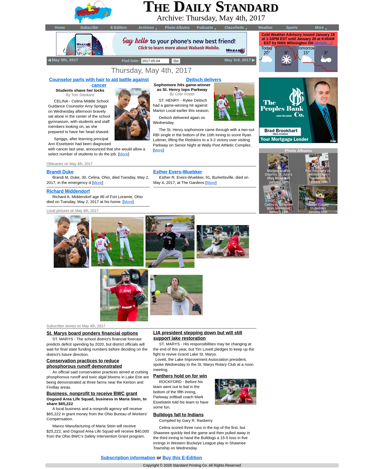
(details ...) (323, 43)
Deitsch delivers (203, 79)
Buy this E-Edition (182, 457)
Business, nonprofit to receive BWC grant (92, 393)
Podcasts (207, 27)
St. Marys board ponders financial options (92, 333)
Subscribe (89, 27)
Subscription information (128, 457)
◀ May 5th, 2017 (63, 60)
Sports (292, 27)
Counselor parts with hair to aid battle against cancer (99, 82)
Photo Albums (177, 27)
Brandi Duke (60, 171)
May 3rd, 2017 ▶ (239, 60)
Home (60, 27)
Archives (148, 27)
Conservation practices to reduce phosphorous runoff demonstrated (84, 363)
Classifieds (236, 27)
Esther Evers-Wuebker (177, 171)
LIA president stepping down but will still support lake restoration (197, 335)
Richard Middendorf (68, 191)
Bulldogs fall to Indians (178, 414)
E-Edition (119, 27)
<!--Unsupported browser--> (298, 181)
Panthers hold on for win (180, 376)
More (321, 27)
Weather (265, 27)
